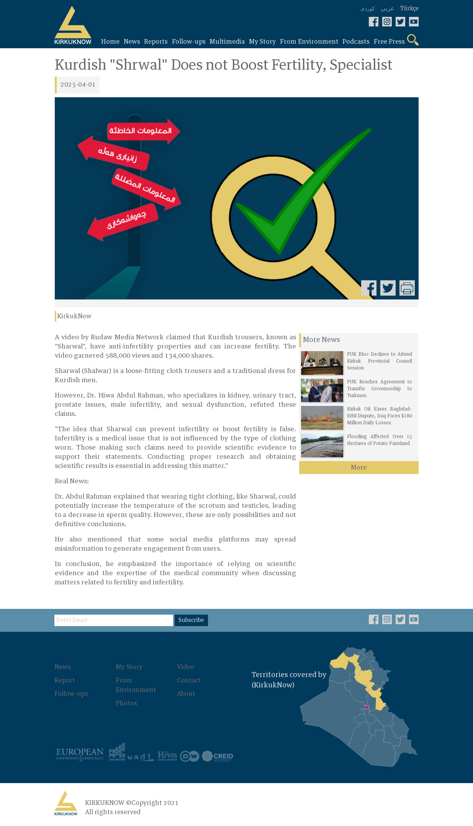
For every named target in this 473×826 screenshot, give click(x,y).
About (186, 693)
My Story (129, 667)
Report (65, 680)
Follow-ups (71, 693)
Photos (126, 702)
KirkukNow (74, 316)
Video (186, 667)
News (63, 667)
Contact (189, 680)
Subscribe (192, 620)
